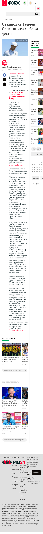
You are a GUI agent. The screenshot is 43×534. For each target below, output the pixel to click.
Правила (22, 500)
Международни (16, 469)
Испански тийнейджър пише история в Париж (34, 91)
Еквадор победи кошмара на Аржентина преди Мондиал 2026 (10, 359)
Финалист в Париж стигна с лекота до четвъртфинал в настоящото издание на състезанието (34, 81)
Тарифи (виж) (22, 480)
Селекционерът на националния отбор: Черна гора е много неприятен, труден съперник (34, 101)
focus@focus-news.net (23, 472)
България (15, 462)
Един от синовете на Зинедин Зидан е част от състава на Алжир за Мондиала (34, 111)
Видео (14, 488)
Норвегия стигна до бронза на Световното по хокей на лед (34, 71)
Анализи (15, 477)
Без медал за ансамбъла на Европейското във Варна (34, 140)
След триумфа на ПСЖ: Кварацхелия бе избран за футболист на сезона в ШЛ (10, 403)
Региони (15, 465)
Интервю (15, 481)
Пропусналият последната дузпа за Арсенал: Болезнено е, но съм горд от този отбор (34, 130)
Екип (21, 496)
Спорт (14, 473)
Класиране (36, 178)
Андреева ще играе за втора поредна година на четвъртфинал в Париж (34, 62)
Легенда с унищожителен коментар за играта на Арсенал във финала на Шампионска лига (34, 121)
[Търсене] (19, 14)
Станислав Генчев (16, 74)
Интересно (15, 485)
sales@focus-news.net (23, 491)
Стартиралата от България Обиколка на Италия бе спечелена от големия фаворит (34, 52)
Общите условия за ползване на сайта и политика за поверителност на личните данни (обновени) (19, 511)
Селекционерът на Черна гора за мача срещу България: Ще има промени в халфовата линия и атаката (10, 429)
